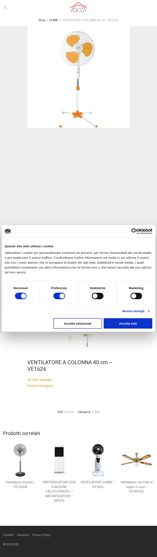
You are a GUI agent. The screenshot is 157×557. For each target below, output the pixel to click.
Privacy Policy (41, 535)
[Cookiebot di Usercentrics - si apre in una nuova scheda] (134, 231)
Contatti (8, 535)
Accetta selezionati (78, 323)
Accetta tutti (128, 323)
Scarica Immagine (40, 386)
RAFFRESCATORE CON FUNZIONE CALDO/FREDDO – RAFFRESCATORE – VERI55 (59, 491)
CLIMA (53, 20)
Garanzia (23, 535)
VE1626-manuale (39, 380)
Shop (42, 20)
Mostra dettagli (133, 311)
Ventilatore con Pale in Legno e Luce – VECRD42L (137, 486)
